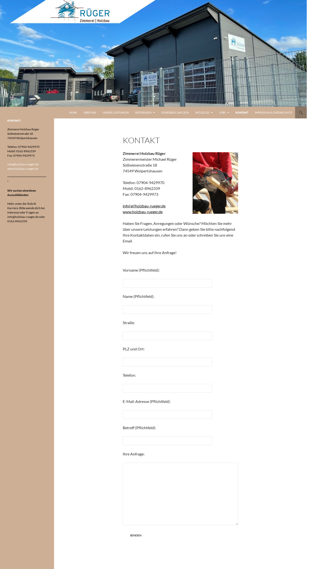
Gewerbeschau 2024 (175, 112)
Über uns (90, 112)
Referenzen (143, 112)
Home (73, 112)
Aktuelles (202, 112)
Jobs (222, 112)
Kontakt (242, 112)
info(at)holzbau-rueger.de (144, 206)
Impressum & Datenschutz (273, 112)
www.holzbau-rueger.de (143, 211)
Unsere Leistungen (115, 112)
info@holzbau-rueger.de (22, 164)
